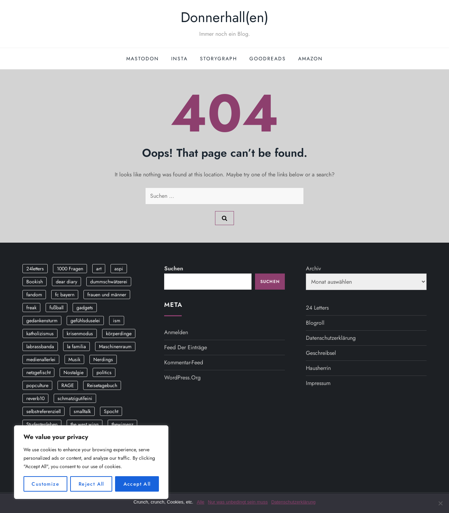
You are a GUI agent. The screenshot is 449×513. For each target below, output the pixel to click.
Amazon (310, 58)
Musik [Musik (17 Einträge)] (74, 359)
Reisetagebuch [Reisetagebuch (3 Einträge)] (102, 385)
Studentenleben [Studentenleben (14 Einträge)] (42, 424)
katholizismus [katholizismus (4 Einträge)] (40, 333)
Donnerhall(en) (224, 17)
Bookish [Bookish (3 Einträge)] (34, 281)
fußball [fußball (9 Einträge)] (56, 307)
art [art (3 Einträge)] (98, 268)
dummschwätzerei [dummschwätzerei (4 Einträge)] (108, 281)
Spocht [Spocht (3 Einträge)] (111, 411)
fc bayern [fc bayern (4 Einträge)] (64, 294)
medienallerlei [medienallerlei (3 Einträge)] (40, 359)
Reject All (91, 483)
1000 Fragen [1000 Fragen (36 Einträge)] (70, 268)
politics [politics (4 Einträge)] (104, 372)
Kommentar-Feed (183, 362)
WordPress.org (182, 377)
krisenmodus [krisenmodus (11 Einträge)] (80, 333)
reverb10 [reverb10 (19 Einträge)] (35, 398)
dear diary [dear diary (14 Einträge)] (66, 281)
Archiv (313, 268)
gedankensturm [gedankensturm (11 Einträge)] (42, 320)
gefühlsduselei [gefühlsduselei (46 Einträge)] (85, 320)
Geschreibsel (321, 353)
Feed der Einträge (185, 347)
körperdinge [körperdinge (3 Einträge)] (119, 333)
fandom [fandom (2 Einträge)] (34, 294)
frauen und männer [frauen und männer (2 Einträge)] (106, 294)
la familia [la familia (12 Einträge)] (76, 346)
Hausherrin (318, 368)
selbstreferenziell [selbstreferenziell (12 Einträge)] (43, 411)
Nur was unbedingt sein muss (238, 502)
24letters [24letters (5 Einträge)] (35, 268)
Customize (45, 483)
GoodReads (267, 58)
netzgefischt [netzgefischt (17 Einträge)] (38, 372)
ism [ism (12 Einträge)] (116, 320)
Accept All (137, 483)
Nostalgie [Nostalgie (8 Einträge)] (73, 372)
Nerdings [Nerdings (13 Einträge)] (103, 359)
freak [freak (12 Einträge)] (31, 307)
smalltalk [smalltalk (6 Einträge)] (82, 411)
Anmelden (176, 332)
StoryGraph (218, 58)
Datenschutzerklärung (331, 338)
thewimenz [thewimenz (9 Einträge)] (122, 424)
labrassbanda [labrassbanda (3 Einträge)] (40, 346)
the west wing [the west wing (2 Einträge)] (85, 424)
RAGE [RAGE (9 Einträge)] (67, 385)
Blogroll (315, 323)
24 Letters (317, 308)
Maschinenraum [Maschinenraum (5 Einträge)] (115, 346)
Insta (179, 58)
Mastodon (142, 58)
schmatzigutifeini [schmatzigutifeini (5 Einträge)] (75, 398)
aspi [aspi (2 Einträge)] (118, 268)
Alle (201, 502)
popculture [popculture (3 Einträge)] (37, 385)
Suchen (173, 268)
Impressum (318, 383)
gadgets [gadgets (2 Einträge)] (84, 307)
